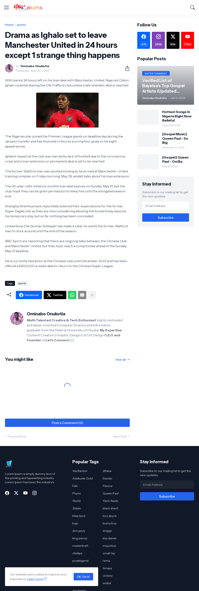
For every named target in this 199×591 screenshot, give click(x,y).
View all (120, 359)
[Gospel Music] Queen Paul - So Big (175, 138)
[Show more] (92, 295)
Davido (107, 478)
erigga (107, 531)
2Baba (107, 471)
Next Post (120, 436)
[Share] (125, 68)
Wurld (76, 501)
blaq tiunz (78, 516)
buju (75, 523)
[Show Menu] (6, 7)
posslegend (80, 561)
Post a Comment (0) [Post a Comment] (67, 423)
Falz (75, 486)
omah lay (109, 553)
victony (107, 575)
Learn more (35, 579)
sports (21, 25)
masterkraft (80, 546)
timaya (107, 568)
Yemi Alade (110, 501)
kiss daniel (109, 538)
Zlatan (76, 508)
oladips (77, 553)
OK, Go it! (83, 577)
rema (106, 561)
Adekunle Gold (82, 478)
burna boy (109, 523)
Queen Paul (111, 493)
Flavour (108, 486)
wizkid (107, 583)
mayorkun (109, 546)
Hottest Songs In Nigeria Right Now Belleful (177, 116)
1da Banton (79, 471)
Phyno (76, 493)
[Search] (192, 7)
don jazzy (78, 531)
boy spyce (110, 516)
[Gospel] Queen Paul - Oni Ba (175, 159)
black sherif (110, 508)
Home (9, 25)
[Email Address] (165, 206)
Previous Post (17, 436)
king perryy (79, 538)
